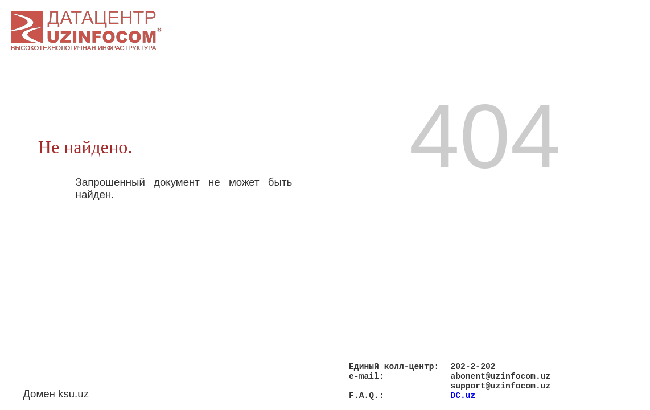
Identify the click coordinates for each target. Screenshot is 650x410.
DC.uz (462, 394)
